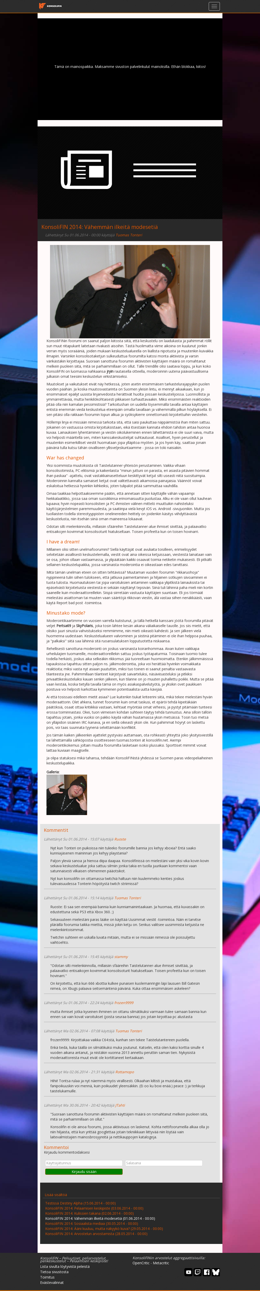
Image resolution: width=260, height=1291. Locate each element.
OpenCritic (141, 1262)
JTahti (120, 1105)
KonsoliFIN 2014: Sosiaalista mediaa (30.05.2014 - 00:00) (91, 1223)
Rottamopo (124, 1071)
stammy (121, 956)
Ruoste (120, 839)
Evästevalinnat (52, 1282)
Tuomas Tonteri (129, 235)
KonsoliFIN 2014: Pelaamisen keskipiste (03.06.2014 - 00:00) (94, 1208)
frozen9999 (123, 1002)
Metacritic (161, 1262)
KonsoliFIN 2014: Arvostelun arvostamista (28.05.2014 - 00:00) (96, 1233)
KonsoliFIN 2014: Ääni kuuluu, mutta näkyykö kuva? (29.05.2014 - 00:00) (104, 1228)
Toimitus (47, 1277)
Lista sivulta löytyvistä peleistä (65, 1266)
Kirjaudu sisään (84, 1171)
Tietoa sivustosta (54, 1271)
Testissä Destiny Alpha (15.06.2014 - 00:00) (80, 1203)
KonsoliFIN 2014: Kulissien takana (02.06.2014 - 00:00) (89, 1213)
